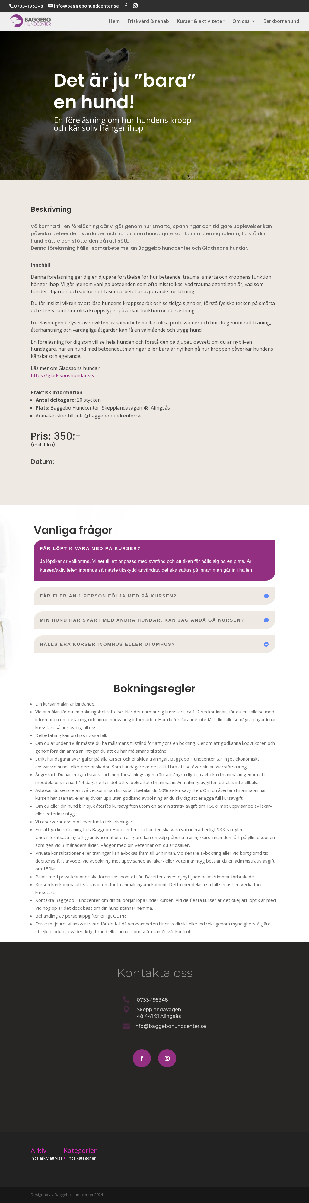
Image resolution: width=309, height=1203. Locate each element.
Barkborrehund (281, 21)
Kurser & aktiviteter (201, 21)
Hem (114, 21)
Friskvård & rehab (148, 21)
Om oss (241, 21)
